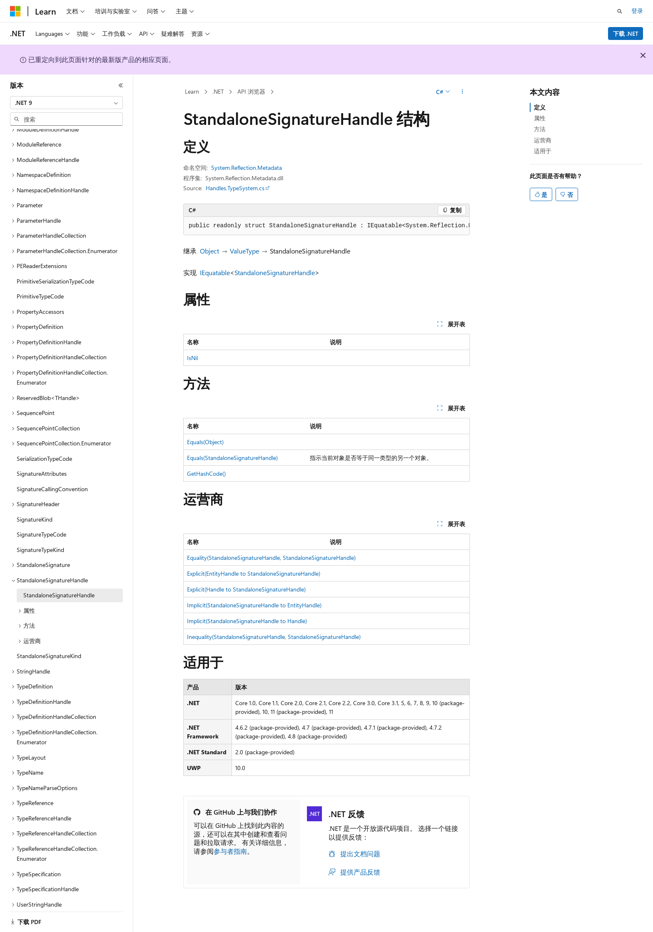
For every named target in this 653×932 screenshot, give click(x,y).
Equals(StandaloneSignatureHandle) (232, 458)
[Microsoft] (15, 11)
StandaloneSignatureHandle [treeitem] (59, 585)
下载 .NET (625, 33)
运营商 (542, 140)
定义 (540, 107)
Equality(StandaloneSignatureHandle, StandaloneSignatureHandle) (271, 558)
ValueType (244, 250)
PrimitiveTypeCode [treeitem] (40, 286)
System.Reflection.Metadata (246, 167)
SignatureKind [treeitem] (34, 509)
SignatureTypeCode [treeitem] (41, 524)
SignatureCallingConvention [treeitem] (52, 478)
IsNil (192, 358)
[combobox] (66, 102)
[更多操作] (462, 92)
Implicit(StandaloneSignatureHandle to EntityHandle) (254, 605)
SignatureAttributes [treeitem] (42, 463)
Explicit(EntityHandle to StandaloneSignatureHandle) (253, 573)
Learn (192, 91)
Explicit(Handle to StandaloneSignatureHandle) (246, 589)
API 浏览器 (251, 91)
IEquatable (215, 272)
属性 (540, 118)
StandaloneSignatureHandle (274, 272)
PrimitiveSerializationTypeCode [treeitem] (55, 271)
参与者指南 (230, 851)
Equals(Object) (205, 442)
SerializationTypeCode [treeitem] (44, 448)
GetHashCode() (206, 473)
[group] (326, 226)
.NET (218, 91)
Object (209, 250)
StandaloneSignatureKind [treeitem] (49, 645)
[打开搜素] (619, 11)
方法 (540, 129)
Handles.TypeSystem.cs (235, 188)
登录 (637, 11)
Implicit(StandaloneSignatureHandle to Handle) (247, 621)
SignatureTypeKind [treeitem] (40, 539)
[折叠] (121, 85)
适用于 (542, 151)
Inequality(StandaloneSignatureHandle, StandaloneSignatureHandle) (274, 637)
